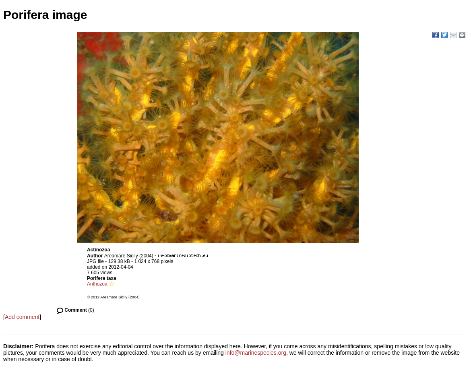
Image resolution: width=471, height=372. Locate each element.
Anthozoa (97, 284)
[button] (111, 284)
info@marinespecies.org (255, 352)
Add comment (22, 317)
